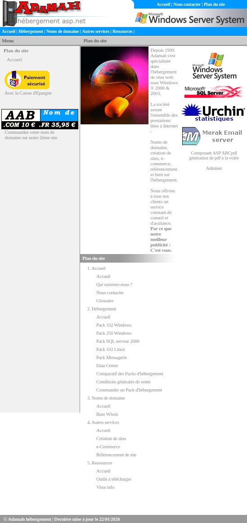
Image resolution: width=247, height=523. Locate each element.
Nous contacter (186, 4)
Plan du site (214, 4)
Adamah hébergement (29, 519)
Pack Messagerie (111, 357)
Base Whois (107, 414)
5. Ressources (99, 462)
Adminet (214, 168)
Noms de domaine (62, 31)
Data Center (107, 365)
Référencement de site (116, 454)
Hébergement (30, 31)
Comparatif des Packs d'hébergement (129, 373)
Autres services (95, 31)
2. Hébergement (101, 308)
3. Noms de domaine (106, 398)
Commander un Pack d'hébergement (129, 389)
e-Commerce (108, 446)
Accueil (163, 4)
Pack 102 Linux (110, 349)
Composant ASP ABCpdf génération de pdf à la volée (214, 155)
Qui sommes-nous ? (114, 284)
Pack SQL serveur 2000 (117, 341)
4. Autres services (103, 422)
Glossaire (104, 300)
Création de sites (111, 438)
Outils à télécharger (113, 479)
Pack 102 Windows (113, 325)
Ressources (122, 31)
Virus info (105, 487)
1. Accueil (96, 268)
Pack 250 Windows (113, 333)
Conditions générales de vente (123, 381)
